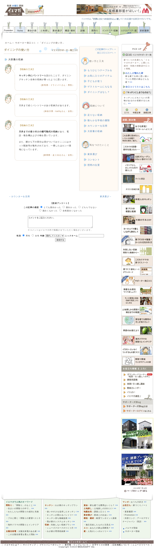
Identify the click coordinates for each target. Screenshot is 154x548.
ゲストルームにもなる (100, 86)
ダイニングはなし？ (99, 92)
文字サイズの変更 (101, 545)
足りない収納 (95, 115)
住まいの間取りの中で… (21, 508)
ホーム (8, 43)
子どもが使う (95, 81)
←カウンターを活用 (19, 196)
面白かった (71, 207)
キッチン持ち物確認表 (59, 518)
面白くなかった (50, 211)
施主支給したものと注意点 (100, 525)
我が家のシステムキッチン (61, 521)
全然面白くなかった (72, 211)
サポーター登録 (132, 531)
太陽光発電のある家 (29, 531)
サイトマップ (29, 545)
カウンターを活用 (97, 126)
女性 (37, 236)
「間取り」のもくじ (25, 505)
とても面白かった (52, 207)
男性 (28, 236)
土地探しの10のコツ (105, 508)
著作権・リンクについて (77, 545)
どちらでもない (89, 207)
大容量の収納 (95, 131)
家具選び (92, 154)
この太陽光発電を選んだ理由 (23, 534)
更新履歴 (130, 512)
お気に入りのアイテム (100, 76)
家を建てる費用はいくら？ (104, 505)
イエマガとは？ (11, 545)
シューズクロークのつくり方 (62, 528)
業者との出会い (103, 515)
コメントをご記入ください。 (60, 222)
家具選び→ (106, 196)
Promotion (131, 515)
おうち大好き (139, 502)
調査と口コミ (102, 512)
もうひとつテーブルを (100, 70)
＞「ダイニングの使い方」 (51, 43)
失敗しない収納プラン (63, 525)
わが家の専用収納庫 (58, 531)
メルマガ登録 (131, 528)
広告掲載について (121, 545)
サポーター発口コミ (25, 43)
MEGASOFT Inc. (86, 547)
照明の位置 (94, 165)
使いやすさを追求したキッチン (63, 512)
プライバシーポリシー (50, 545)
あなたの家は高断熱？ (102, 528)
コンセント (94, 159)
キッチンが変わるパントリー (62, 515)
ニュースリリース (141, 545)
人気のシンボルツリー (100, 531)
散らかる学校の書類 (99, 120)
